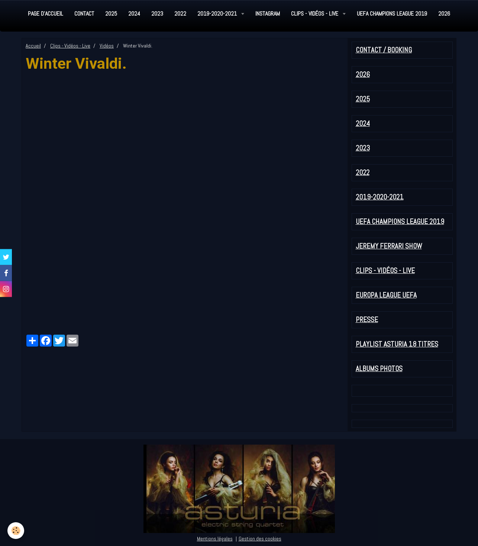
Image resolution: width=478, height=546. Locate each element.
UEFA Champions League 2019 (392, 13)
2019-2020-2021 (217, 13)
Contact (84, 13)
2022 (180, 13)
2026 (444, 13)
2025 (111, 13)
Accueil (33, 45)
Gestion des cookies (260, 538)
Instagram (267, 13)
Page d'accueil (45, 13)
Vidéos (107, 45)
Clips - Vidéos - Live (315, 13)
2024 (134, 13)
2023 (157, 13)
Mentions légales (215, 538)
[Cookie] (15, 530)
